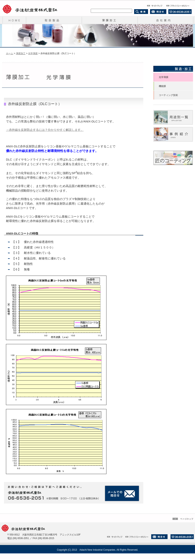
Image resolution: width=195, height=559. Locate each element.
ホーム (9, 53)
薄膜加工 (20, 53)
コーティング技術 (168, 95)
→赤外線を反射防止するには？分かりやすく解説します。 (45, 129)
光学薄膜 (33, 53)
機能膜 (162, 86)
